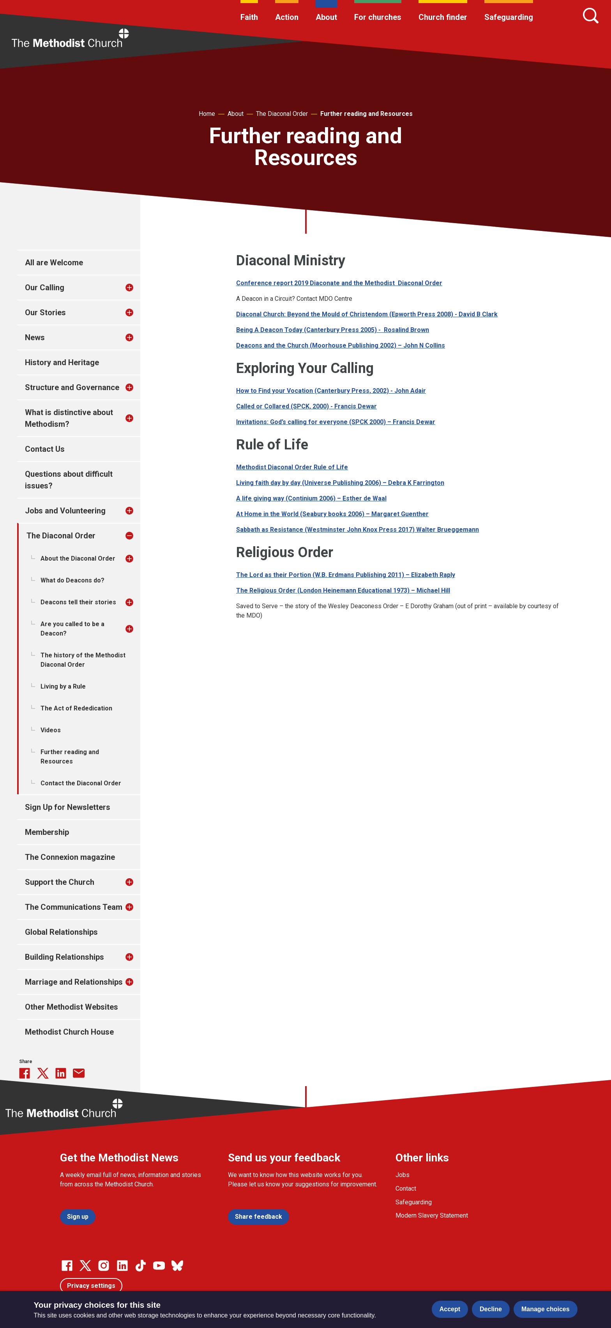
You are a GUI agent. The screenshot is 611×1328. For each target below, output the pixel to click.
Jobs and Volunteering (65, 510)
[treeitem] (137, 287)
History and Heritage (62, 362)
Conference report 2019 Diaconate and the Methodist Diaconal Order (339, 283)
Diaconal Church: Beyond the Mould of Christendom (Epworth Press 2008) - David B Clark (367, 314)
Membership (47, 832)
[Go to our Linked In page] (122, 1266)
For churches (377, 17)
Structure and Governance (72, 387)
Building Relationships (64, 957)
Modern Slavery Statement (432, 1215)
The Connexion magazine (70, 857)
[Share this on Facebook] (24, 1073)
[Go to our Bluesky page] (177, 1266)
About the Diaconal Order (78, 558)
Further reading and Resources (366, 113)
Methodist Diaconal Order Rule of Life (292, 467)
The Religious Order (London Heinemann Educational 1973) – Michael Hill (343, 590)
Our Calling (44, 287)
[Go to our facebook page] (67, 1266)
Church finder (443, 17)
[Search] (591, 15)
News (35, 337)
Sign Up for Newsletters (67, 807)
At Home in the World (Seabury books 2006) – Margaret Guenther (332, 514)
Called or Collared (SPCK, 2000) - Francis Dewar (306, 406)
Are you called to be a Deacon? (72, 628)
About (326, 17)
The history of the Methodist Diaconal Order (83, 660)
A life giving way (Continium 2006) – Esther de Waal (311, 498)
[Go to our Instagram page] (104, 1266)
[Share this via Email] (78, 1073)
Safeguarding (508, 17)
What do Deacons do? (72, 580)
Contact (406, 1188)
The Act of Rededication (76, 708)
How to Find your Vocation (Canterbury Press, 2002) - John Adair (331, 390)
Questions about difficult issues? (69, 479)
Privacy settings (91, 1285)
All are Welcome (54, 262)
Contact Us (45, 449)
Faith (249, 17)
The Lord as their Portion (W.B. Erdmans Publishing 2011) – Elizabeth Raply (345, 575)
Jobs (403, 1175)
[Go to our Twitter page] (85, 1266)
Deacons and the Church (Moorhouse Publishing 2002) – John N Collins (340, 345)
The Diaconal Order (282, 113)
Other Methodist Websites (71, 1007)
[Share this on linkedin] (61, 1073)
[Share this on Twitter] (43, 1073)
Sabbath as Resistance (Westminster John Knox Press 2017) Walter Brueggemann (357, 529)
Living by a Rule (63, 686)
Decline (491, 1309)
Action (286, 17)
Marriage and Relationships (74, 982)
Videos (51, 730)
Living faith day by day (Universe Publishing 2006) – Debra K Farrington (340, 482)
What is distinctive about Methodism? (69, 418)
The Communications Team (73, 907)
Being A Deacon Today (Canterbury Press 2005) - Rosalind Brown (332, 330)
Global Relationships (61, 932)
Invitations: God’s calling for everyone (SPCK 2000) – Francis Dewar (335, 422)
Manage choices (545, 1309)
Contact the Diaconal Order (81, 783)
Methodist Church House (69, 1032)
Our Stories (45, 312)
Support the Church (59, 882)
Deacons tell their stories (78, 602)
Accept (450, 1309)
